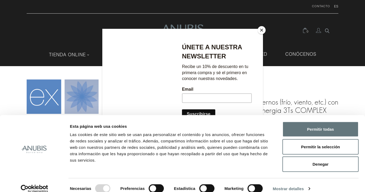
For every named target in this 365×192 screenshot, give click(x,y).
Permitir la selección (320, 139)
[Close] (262, 30)
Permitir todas (320, 122)
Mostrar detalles (288, 181)
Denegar (320, 157)
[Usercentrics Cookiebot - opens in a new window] (34, 182)
